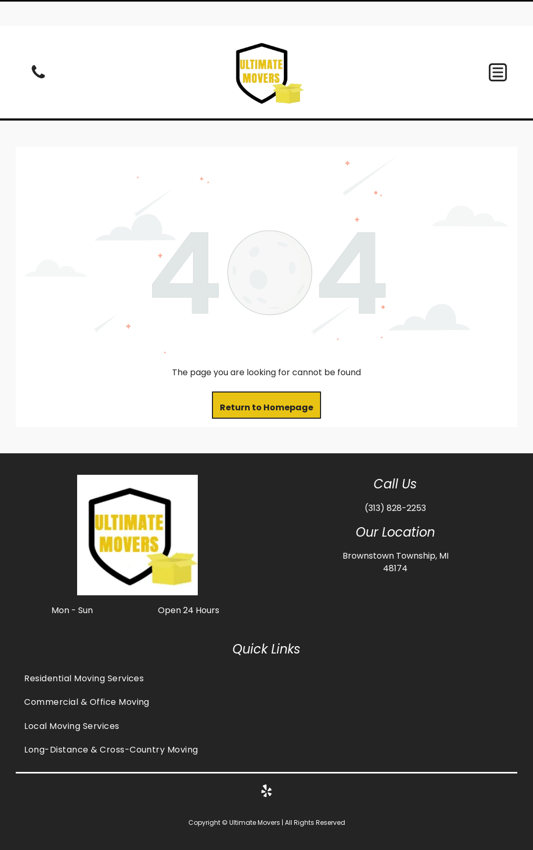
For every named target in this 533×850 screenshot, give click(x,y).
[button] (498, 46)
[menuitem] (266, 652)
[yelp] (266, 766)
